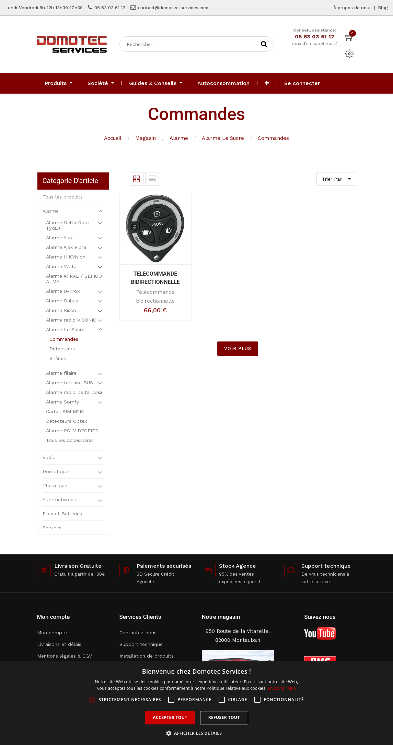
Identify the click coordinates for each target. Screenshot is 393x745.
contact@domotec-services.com (173, 7)
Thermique (55, 485)
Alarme (179, 138)
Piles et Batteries (62, 513)
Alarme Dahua (62, 300)
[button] (267, 83)
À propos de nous (352, 7)
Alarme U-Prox (63, 291)
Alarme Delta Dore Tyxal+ (67, 225)
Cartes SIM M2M (65, 411)
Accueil (113, 138)
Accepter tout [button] (170, 717)
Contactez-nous (138, 632)
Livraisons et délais (59, 644)
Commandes (273, 138)
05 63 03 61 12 (109, 7)
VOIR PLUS (237, 348)
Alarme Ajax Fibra (66, 247)
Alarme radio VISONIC (71, 320)
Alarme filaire (61, 373)
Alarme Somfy (62, 402)
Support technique (141, 644)
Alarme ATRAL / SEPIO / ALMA (74, 278)
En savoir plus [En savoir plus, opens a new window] (282, 688)
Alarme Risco (61, 310)
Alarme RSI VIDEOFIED (72, 430)
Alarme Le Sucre (223, 138)
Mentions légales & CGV (64, 656)
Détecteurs (62, 348)
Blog (383, 7)
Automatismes (59, 499)
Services (52, 527)
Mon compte (52, 632)
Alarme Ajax (59, 237)
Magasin (145, 138)
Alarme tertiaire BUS (69, 382)
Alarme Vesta (61, 266)
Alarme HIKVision (65, 257)
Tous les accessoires (70, 440)
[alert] (196, 703)
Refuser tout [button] (224, 717)
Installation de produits (146, 656)
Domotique (55, 471)
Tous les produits (63, 197)
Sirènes (57, 358)
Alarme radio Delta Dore (74, 392)
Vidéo (49, 457)
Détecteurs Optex (66, 421)
